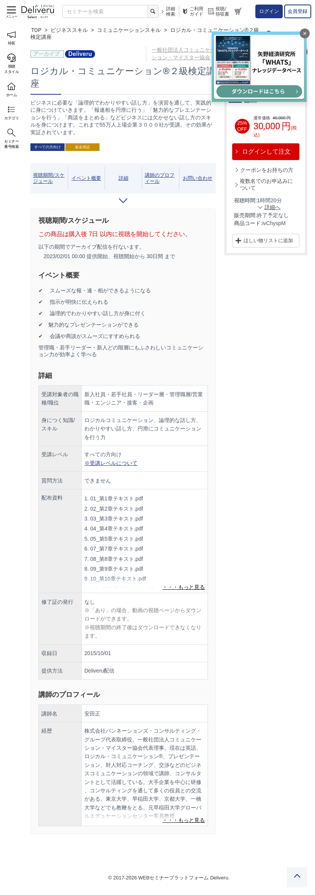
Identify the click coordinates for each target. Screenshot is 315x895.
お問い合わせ (197, 178)
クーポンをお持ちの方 (266, 170)
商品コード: (248, 223)
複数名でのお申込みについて (266, 184)
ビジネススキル (69, 30)
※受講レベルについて (111, 463)
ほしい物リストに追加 (268, 240)
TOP (36, 30)
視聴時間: (245, 200)
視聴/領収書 (218, 11)
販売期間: (245, 215)
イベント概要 (86, 178)
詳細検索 (167, 11)
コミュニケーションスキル (129, 30)
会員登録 (297, 11)
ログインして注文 (266, 151)
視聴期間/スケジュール (49, 178)
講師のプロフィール (159, 178)
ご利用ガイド (192, 11)
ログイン (269, 11)
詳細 (123, 178)
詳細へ (272, 207)
